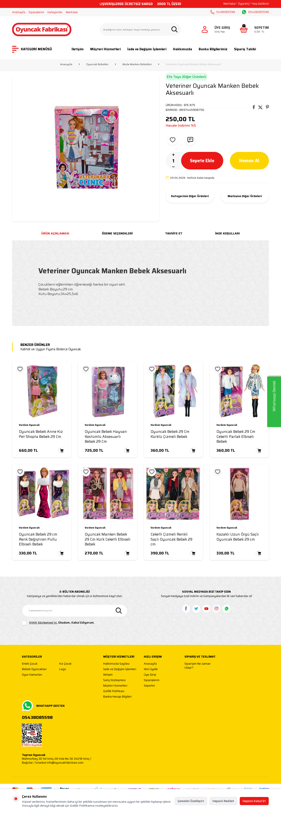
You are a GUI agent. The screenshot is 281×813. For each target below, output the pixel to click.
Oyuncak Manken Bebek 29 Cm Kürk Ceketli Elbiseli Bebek (107, 539)
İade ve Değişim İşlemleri (146, 49)
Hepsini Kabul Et (254, 801)
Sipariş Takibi (245, 49)
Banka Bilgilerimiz (213, 49)
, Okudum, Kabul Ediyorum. (58, 623)
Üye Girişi (150, 675)
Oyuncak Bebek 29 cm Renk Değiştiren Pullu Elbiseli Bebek (38, 539)
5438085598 (222, 12)
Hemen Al (249, 160)
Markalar (72, 12)
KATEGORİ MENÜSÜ (32, 49)
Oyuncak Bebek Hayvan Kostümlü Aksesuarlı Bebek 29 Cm (106, 436)
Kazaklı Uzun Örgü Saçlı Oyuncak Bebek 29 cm (237, 537)
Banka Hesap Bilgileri (117, 697)
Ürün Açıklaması (55, 233)
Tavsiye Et (173, 233)
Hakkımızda (182, 49)
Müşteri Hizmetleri (105, 49)
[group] (85, 147)
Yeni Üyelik (151, 669)
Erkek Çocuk (30, 664)
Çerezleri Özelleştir (191, 801)
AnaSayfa (18, 12)
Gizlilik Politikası (113, 691)
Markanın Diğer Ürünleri (245, 196)
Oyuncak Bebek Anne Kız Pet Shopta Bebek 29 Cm (41, 434)
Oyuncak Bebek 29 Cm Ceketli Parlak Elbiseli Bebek (235, 436)
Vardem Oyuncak (29, 425)
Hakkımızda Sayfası (116, 664)
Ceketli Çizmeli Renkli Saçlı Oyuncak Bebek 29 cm (171, 539)
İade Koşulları (227, 233)
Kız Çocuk (65, 664)
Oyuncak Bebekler (97, 64)
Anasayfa (66, 64)
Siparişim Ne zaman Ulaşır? (197, 665)
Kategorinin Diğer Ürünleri (190, 196)
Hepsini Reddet (223, 801)
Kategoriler (55, 12)
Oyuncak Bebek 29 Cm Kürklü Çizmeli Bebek (170, 434)
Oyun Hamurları (32, 675)
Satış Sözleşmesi (114, 680)
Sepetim (149, 686)
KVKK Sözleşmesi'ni (43, 622)
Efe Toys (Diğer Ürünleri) (186, 76)
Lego (62, 669)
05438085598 (255, 12)
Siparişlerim (36, 12)
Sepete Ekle (202, 160)
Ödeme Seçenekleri (117, 233)
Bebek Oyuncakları (34, 669)
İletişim (78, 49)
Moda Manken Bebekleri (137, 64)
